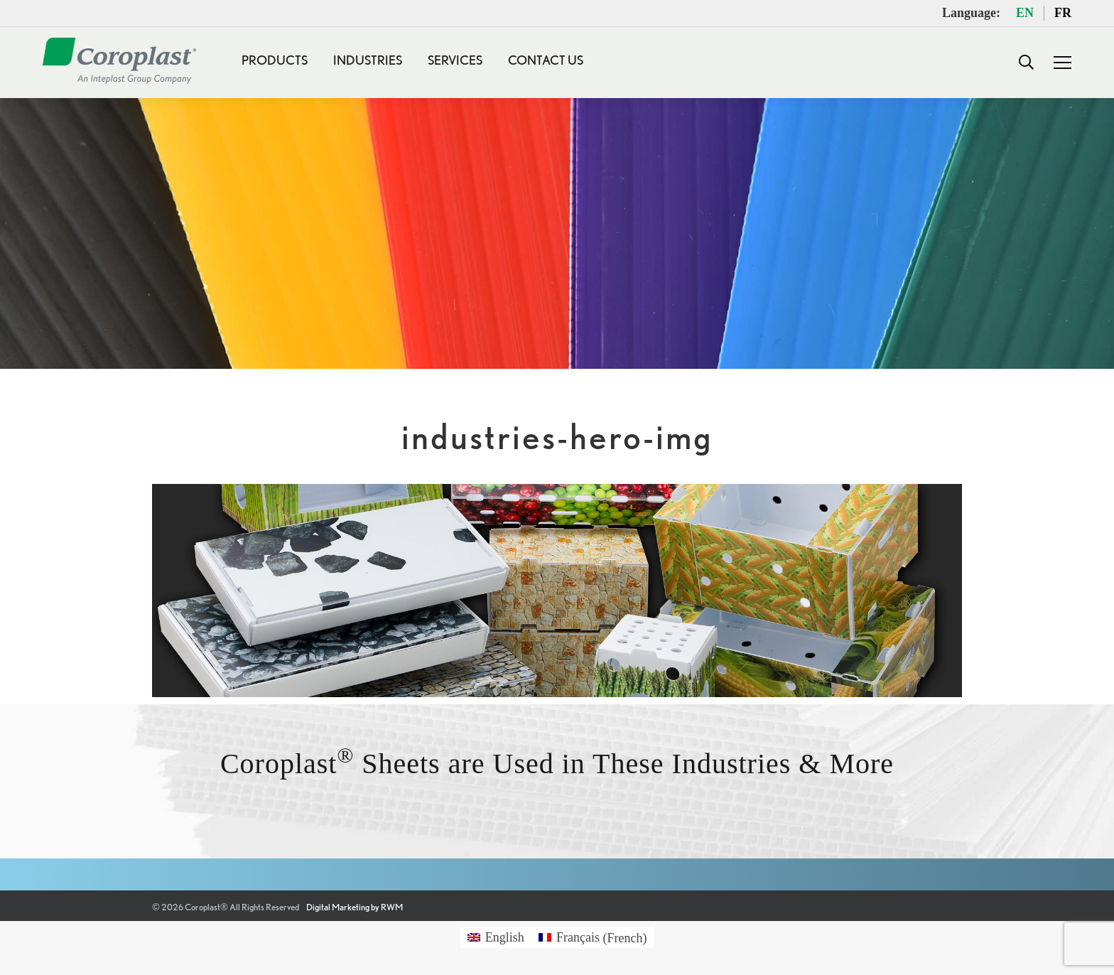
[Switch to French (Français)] (592, 938)
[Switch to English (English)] (495, 938)
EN (1025, 13)
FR (1062, 13)
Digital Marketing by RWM (354, 907)
